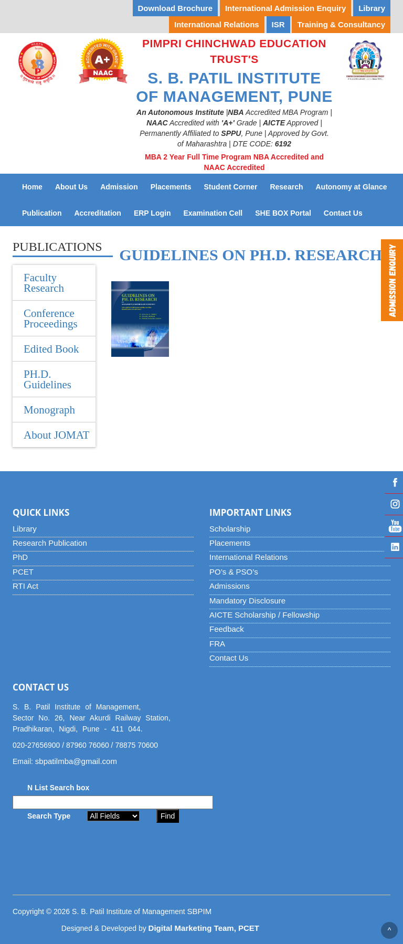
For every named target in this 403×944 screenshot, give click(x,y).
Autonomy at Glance (354, 186)
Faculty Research (44, 282)
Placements (229, 542)
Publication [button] (41, 213)
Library (25, 528)
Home (32, 187)
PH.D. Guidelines (47, 379)
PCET (23, 571)
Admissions (229, 585)
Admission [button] (119, 187)
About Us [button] (71, 187)
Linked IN (394, 547)
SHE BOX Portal (286, 212)
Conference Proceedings (51, 318)
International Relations (248, 557)
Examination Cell (216, 212)
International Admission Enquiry (285, 8)
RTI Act (25, 585)
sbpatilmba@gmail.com (76, 761)
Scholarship (229, 528)
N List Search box (58, 787)
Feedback (226, 628)
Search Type (48, 816)
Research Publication (50, 542)
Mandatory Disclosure (247, 600)
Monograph (49, 410)
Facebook (394, 482)
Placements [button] (171, 187)
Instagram (394, 504)
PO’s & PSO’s (233, 571)
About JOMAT (56, 435)
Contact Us (346, 212)
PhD (20, 557)
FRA (217, 643)
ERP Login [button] (152, 213)
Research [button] (286, 187)
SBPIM (199, 911)
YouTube (394, 525)
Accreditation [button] (97, 213)
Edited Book (51, 349)
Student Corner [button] (231, 187)
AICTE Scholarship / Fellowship (264, 614)
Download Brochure (175, 8)
